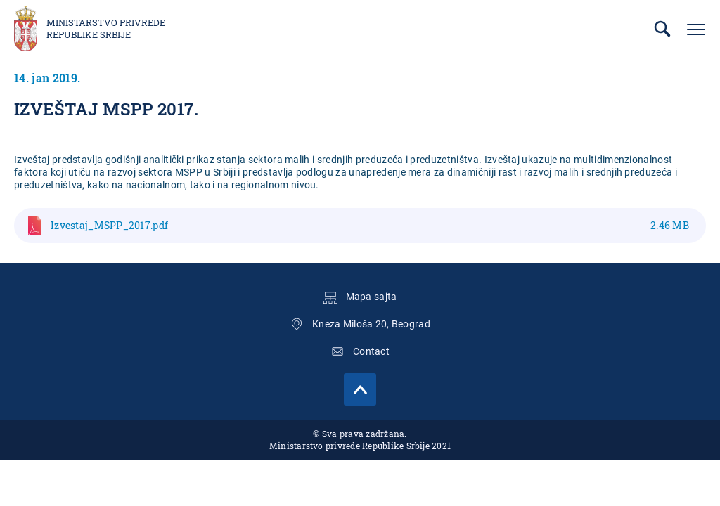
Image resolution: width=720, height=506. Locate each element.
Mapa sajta (371, 296)
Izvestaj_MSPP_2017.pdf (370, 225)
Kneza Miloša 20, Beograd (371, 324)
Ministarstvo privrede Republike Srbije (105, 29)
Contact (371, 351)
